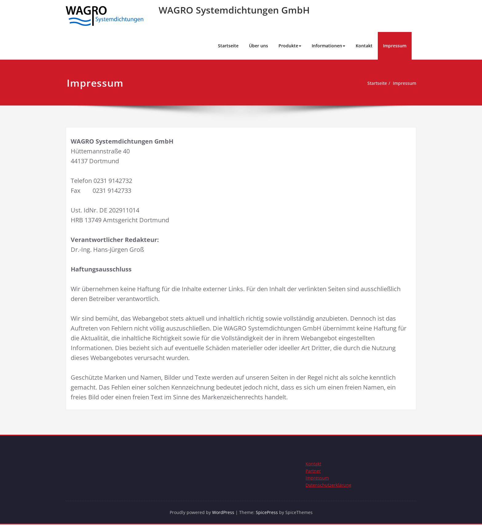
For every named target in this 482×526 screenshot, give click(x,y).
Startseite (228, 46)
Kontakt (364, 46)
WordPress (223, 514)
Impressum (394, 46)
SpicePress (268, 514)
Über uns (258, 46)
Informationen (328, 46)
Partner (313, 471)
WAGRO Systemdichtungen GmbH (234, 10)
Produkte (290, 46)
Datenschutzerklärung (329, 486)
